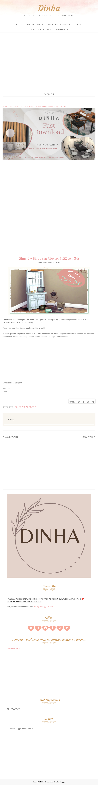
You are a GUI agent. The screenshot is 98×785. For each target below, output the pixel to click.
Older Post (87, 436)
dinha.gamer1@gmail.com (43, 607)
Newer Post (11, 436)
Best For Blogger (59, 782)
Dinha (49, 8)
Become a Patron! (14, 648)
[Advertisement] (49, 67)
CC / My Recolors (25, 407)
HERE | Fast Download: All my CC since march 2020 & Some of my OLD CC (34, 107)
